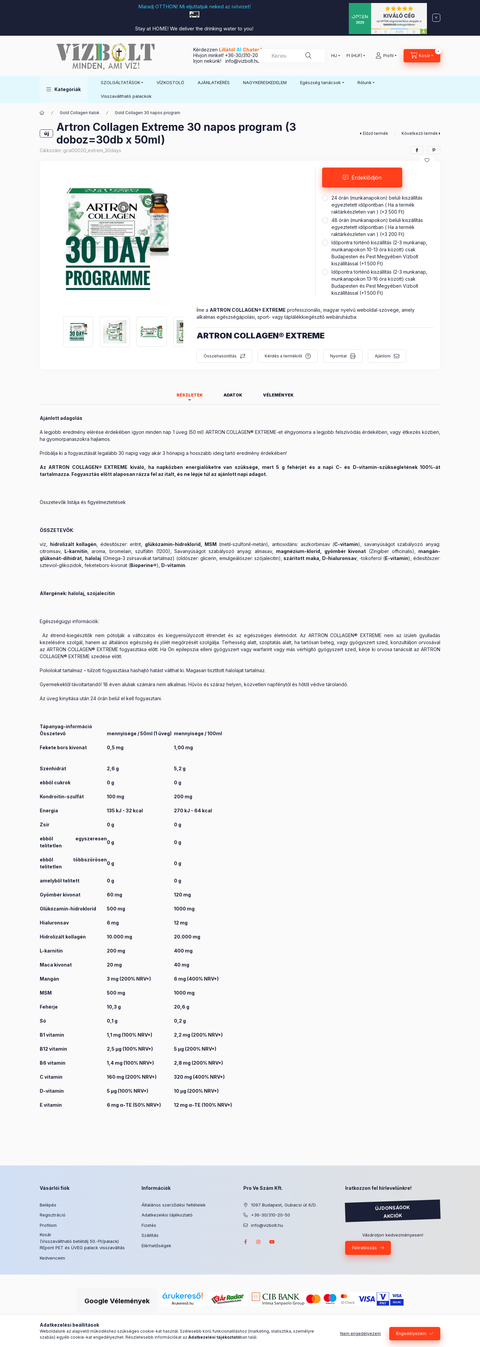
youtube (272, 1242)
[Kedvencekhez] (427, 160)
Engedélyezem (411, 1333)
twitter (285, 1242)
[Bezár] (436, 18)
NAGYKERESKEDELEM (265, 82)
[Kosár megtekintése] (422, 55)
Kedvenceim (52, 1258)
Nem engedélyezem (360, 1333)
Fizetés (149, 1225)
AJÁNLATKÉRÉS (214, 82)
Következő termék (420, 133)
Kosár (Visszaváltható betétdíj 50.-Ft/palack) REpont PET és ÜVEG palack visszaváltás (82, 1241)
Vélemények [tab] (278, 394)
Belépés (48, 1204)
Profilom (48, 1225)
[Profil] (386, 55)
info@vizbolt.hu (242, 61)
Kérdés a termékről (283, 355)
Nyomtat (338, 355)
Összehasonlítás (220, 355)
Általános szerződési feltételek (174, 1204)
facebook (245, 1242)
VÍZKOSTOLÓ (170, 82)
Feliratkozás (364, 1247)
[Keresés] (308, 55)
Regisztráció (52, 1215)
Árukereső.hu (74, 1290)
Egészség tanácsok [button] (320, 82)
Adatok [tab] (233, 394)
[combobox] (291, 55)
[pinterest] (433, 150)
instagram (258, 1242)
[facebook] (417, 150)
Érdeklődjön (366, 177)
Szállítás (150, 1235)
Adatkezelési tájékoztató (167, 1215)
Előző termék (375, 133)
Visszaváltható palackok (126, 96)
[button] (63, 89)
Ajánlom (383, 355)
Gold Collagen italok (79, 112)
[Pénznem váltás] (354, 55)
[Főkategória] (42, 113)
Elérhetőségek (156, 1245)
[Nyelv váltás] (334, 55)
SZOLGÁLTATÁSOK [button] (120, 82)
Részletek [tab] (190, 394)
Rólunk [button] (364, 82)
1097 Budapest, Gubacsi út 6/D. (283, 1204)
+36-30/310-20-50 (245, 55)
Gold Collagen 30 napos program (147, 112)
